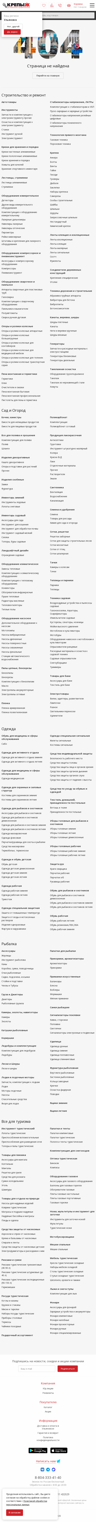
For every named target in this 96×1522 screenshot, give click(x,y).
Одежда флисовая (11, 837)
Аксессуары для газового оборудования (71, 1181)
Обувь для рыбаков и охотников (69, 890)
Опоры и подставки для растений (19, 466)
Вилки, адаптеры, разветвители (67, 698)
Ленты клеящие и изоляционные (69, 234)
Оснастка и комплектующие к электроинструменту (17, 124)
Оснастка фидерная (60, 1089)
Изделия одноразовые (13, 924)
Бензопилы (7, 672)
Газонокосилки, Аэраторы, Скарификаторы (64, 612)
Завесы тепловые (11, 568)
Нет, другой (13, 26)
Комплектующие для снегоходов (69, 1150)
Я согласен (15, 1512)
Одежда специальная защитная (21, 907)
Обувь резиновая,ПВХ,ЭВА (64, 924)
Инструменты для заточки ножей (67, 1219)
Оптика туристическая (63, 1158)
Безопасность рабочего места (66, 758)
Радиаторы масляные (13, 600)
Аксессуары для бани (61, 680)
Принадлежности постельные (65, 811)
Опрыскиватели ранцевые (63, 646)
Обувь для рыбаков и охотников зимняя (71, 902)
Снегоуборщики (58, 662)
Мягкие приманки (59, 998)
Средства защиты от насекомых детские (23, 1246)
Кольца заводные (59, 1081)
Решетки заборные (60, 536)
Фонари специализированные (65, 1332)
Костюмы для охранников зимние (19, 795)
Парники (54, 585)
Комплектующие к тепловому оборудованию (17, 582)
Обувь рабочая (59, 915)
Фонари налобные (59, 1320)
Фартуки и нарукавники (14, 928)
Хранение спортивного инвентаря (19, 168)
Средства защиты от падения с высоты (71, 779)
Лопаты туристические (14, 1133)
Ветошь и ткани (58, 807)
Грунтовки (55, 444)
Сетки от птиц (57, 549)
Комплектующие (58, 422)
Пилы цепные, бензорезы (17, 668)
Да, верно (12, 31)
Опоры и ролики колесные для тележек (22, 357)
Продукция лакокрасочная (65, 435)
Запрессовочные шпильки (63, 217)
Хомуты (54, 386)
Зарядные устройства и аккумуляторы (70, 1311)
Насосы (5, 1094)
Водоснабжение (58, 496)
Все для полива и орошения (18, 435)
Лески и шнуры (9, 1068)
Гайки (53, 170)
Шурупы (54, 213)
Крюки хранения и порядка (16, 160)
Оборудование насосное (16, 618)
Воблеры (55, 989)
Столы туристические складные (66, 1271)
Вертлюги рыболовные (62, 1072)
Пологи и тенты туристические (66, 1141)
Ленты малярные (59, 248)
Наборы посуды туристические (18, 1313)
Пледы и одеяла (10, 1220)
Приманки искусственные (65, 976)
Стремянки (7, 186)
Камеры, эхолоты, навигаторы (20, 1012)
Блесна (53, 985)
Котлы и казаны (10, 1300)
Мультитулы (56, 1223)
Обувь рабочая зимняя (62, 929)
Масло (5, 685)
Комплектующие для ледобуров (18, 1050)
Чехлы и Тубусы (10, 985)
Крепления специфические (64, 277)
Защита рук (57, 863)
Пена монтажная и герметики (19, 373)
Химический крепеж (60, 226)
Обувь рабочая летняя (62, 920)
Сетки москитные (59, 544)
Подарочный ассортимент (17, 1335)
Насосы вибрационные (13, 634)
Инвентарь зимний (13, 497)
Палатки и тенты (60, 1128)
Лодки (5, 1086)
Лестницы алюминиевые (14, 182)
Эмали (53, 478)
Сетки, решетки (59, 531)
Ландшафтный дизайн (15, 550)
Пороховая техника (60, 143)
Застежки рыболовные (62, 1077)
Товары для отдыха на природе (20, 1198)
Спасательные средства (14, 1099)
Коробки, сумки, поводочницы (17, 968)
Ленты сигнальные (59, 252)
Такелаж (54, 378)
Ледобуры (7, 1054)
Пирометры (8, 232)
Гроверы (54, 178)
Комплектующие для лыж (63, 1293)
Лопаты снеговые (11, 506)
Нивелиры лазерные (12, 223)
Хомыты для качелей (12, 164)
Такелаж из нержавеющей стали (67, 382)
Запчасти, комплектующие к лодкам (21, 1082)
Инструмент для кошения (15, 524)
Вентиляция (56, 492)
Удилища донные (59, 1046)
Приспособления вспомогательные (20, 1137)
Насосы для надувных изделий (17, 1203)
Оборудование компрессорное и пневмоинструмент (21, 254)
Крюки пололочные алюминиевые (19, 156)
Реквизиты (48, 1392)
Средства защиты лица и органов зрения (71, 767)
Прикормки (56, 967)
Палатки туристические (62, 1137)
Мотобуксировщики (62, 1236)
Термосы (6, 1322)
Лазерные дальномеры (13, 219)
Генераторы (57, 343)
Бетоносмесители (59, 308)
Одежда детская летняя (14, 876)
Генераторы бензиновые (63, 356)
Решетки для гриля (11, 1172)
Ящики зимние (58, 1102)
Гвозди (53, 174)
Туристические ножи (61, 1227)
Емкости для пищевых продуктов (19, 426)
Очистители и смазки (13, 387)
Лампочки (55, 702)
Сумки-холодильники (12, 1181)
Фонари (54, 1302)
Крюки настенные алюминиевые (18, 151)
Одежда (9, 728)
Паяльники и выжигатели (15, 308)
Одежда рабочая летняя (14, 894)
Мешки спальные (60, 1244)
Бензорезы (7, 677)
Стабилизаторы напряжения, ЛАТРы (71, 101)
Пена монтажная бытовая (15, 391)
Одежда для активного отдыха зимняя (22, 757)
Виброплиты (56, 304)
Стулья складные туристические (67, 1275)
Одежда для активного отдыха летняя (22, 761)
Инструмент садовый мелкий (17, 532)
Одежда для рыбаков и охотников (22, 808)
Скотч (53, 256)
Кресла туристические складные (67, 1262)
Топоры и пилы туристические (17, 1146)
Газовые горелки (59, 1202)
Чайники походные (11, 1326)
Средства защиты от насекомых (21, 1229)
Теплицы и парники (61, 580)
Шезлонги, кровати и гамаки (65, 1280)
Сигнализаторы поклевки (65, 1015)
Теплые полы (8, 609)
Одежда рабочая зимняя (15, 890)
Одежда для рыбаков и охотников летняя (24, 829)
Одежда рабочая (12, 885)
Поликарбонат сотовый (62, 426)
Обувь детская (9, 864)
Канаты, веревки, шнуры (64, 317)
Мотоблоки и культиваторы (65, 630)
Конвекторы (8, 588)
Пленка (6, 703)
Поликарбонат (58, 417)
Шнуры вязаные (58, 334)
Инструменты (10, 109)
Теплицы (54, 589)
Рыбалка (9, 943)
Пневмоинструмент (12, 272)
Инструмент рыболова (14, 959)
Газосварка (8, 297)
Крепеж (54, 152)
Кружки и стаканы (11, 1304)
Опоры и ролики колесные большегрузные (15, 337)
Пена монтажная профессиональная (21, 395)
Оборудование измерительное (20, 195)
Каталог (48, 1407)
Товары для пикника (14, 1154)
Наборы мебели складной (63, 1267)
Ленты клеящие (58, 243)
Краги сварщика (58, 868)
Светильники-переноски (62, 711)
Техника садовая (60, 598)
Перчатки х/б (57, 877)
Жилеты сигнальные (60, 740)
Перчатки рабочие (60, 873)
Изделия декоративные (16, 457)
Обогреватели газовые (62, 1189)
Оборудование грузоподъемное (67, 373)
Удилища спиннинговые (62, 1059)
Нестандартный (58, 221)
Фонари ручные (58, 1328)
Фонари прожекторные (62, 1324)
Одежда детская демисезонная (18, 868)
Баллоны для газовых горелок (66, 1185)
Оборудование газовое (64, 1176)
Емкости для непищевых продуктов (20, 422)
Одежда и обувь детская (16, 859)
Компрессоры (9, 268)
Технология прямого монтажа (68, 134)
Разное (54, 707)
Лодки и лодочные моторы (18, 1077)
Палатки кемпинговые (61, 1133)
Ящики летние (58, 1110)
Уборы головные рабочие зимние (68, 851)
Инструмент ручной (12, 133)
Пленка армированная (13, 707)
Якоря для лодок (10, 1103)
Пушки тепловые (10, 596)
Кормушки (8, 1037)
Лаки (52, 461)
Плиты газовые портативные (65, 1198)
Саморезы (55, 196)
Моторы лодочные (11, 1090)
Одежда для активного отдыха (20, 752)
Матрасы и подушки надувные (17, 1211)
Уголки (53, 282)
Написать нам (46, 1461)
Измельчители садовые (62, 617)
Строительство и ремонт (24, 94)
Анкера (53, 157)
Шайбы (54, 204)
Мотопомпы (8, 630)
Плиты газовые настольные (64, 1193)
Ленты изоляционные (61, 239)
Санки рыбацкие (59, 1007)
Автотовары (9, 101)
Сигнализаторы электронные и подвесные (72, 1032)
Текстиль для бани (60, 684)
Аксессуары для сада (12, 520)
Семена (54, 514)
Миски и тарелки (10, 1309)
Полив (5, 444)
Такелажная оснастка (63, 369)
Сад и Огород (14, 410)
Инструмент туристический (18, 1128)
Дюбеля (54, 183)
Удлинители (56, 715)
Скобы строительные (61, 200)
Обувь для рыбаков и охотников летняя (71, 906)
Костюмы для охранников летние (19, 799)
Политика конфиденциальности (48, 1439)
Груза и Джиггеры (12, 994)
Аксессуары (8, 950)
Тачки (53, 562)
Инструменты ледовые (14, 502)
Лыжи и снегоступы (61, 1288)
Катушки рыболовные (15, 1030)
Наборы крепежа (59, 191)
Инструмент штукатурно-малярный (68, 448)
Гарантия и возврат (48, 1432)
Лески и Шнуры (11, 1063)
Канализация (57, 500)
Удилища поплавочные (62, 1054)
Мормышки (56, 994)
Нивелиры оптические (13, 228)
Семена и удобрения (62, 509)
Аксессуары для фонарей (63, 1307)
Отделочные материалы (63, 465)
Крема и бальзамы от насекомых (19, 1238)
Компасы (54, 1167)
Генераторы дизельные (62, 360)
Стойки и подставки (12, 981)
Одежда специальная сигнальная (70, 735)
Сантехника (57, 487)
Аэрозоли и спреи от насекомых (18, 1233)
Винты (53, 166)
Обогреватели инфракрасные (17, 592)
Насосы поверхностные (14, 643)
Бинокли (54, 1163)
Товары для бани (60, 675)
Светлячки (55, 1028)
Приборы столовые (12, 1317)
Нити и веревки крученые (63, 330)
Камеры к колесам (59, 567)
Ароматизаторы (58, 963)
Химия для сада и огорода (63, 522)
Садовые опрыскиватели (63, 658)
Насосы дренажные (12, 639)
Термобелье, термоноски (15, 850)
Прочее (5, 470)
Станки (5, 129)
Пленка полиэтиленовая (14, 712)
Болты (53, 161)
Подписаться (68, 1368)
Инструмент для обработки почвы (20, 528)
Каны (4, 964)
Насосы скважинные (12, 647)
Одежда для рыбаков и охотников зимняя (24, 825)
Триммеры (55, 667)
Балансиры (55, 981)
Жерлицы (6, 955)
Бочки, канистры (11, 417)
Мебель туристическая (63, 1258)
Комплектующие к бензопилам (18, 681)
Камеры (6, 1017)
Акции (48, 1411)
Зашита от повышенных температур (21, 912)
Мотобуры (55, 635)
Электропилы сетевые (13, 694)
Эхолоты (6, 1021)
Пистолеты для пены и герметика (19, 400)
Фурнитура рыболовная (64, 1067)
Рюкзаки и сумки (11, 1259)
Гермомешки (8, 1287)
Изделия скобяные (13, 479)
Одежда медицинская (13, 778)
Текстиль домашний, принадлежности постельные (67, 801)
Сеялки (5, 537)
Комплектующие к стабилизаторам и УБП (72, 106)
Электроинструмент (12, 138)
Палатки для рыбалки (63, 950)
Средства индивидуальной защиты (71, 753)
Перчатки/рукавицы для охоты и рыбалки (23, 842)
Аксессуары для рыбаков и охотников (21, 813)
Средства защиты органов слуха (67, 775)
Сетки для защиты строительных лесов (71, 540)
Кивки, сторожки (59, 1019)
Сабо (4, 743)
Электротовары (59, 693)
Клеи (4, 383)
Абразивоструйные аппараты (65, 295)
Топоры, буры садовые (14, 541)
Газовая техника (59, 139)
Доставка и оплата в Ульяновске (48, 1427)
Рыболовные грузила (13, 1003)
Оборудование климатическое (20, 563)
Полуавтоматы (9, 313)
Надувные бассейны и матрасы (18, 1216)
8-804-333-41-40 (48, 1477)
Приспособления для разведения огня (22, 1141)
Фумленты (55, 260)
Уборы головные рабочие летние (67, 855)
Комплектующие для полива (16, 440)
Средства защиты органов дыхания (68, 771)
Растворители (57, 474)
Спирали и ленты (10, 1242)
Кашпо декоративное (13, 462)
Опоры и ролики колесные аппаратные (22, 330)
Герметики (7, 378)
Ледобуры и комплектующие (19, 1045)
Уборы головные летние (63, 833)
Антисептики (56, 440)
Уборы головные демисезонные (67, 837)
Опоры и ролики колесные (17, 326)
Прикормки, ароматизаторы (67, 958)
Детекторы (7, 200)
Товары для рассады (61, 518)
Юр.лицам (48, 1388)
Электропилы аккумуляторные (18, 689)
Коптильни (7, 1163)
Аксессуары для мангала (14, 1159)
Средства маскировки (13, 846)
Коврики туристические (14, 1207)
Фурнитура (7, 488)
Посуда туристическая (15, 1295)
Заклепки (55, 187)
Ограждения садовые (13, 555)
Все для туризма (16, 1121)
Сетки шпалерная (59, 553)
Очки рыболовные (11, 972)
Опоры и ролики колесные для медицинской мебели (17, 352)
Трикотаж (7, 899)
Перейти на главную (48, 75)
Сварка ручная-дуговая (14, 317)
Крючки (54, 1085)
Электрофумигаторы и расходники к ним (23, 1250)
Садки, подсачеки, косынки (16, 976)
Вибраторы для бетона (62, 299)
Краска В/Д (56, 457)
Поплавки (55, 1024)
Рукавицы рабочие (60, 881)
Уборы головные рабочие (65, 846)
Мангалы (6, 1168)
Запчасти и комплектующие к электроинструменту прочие (17, 116)
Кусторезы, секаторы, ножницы (66, 622)
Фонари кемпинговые (61, 1315)
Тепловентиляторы (12, 605)
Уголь (5, 1185)
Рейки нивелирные (11, 236)
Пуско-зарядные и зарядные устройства (71, 111)
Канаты (54, 326)
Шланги (6, 448)
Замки (5, 484)
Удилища (55, 1041)
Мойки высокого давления (64, 626)
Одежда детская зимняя (14, 872)
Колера (54, 452)
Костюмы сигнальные (61, 744)
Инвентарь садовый (13, 515)
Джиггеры (7, 999)
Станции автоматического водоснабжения (16, 658)
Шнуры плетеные (59, 322)
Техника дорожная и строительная (71, 290)
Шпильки (54, 208)
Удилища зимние (59, 1050)
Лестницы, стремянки (15, 177)
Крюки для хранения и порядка (20, 146)
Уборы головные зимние (63, 828)
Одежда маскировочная (14, 833)
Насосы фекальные (12, 651)
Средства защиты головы (63, 762)
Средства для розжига (13, 1176)
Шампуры (7, 1189)
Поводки (54, 1094)
